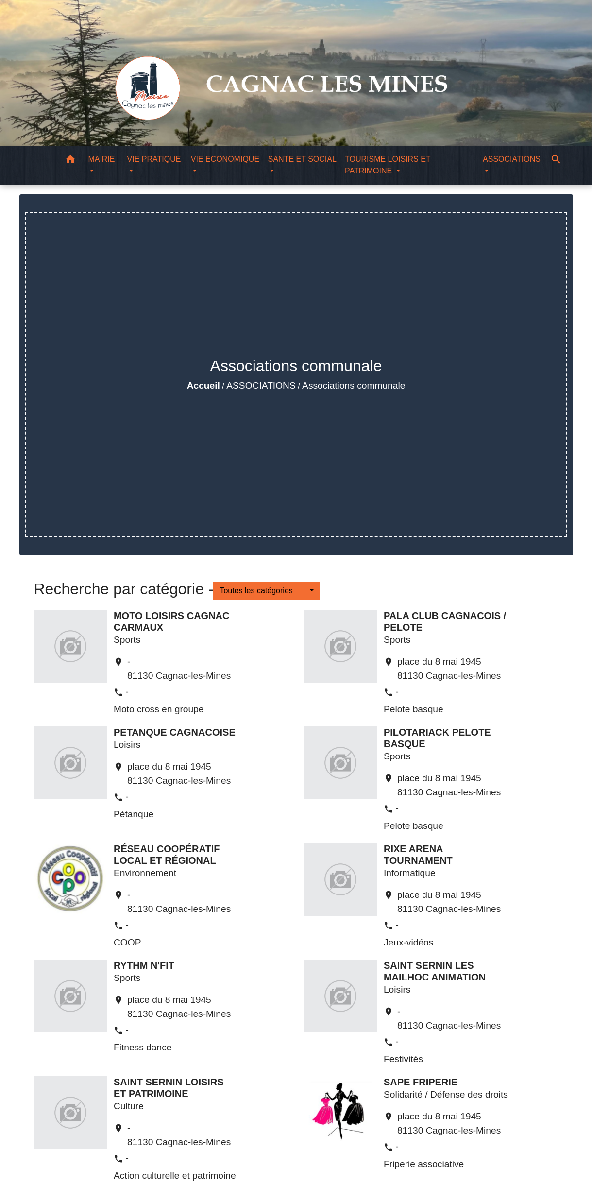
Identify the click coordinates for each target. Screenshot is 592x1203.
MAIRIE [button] (101, 159)
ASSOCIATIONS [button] (512, 159)
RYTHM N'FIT (144, 965)
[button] (70, 161)
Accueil (203, 385)
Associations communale (353, 385)
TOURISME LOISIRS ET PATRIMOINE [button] (387, 165)
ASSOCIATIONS (261, 385)
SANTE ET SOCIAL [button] (302, 159)
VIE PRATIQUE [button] (154, 159)
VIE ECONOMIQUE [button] (225, 159)
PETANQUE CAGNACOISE (175, 732)
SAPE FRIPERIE (420, 1082)
